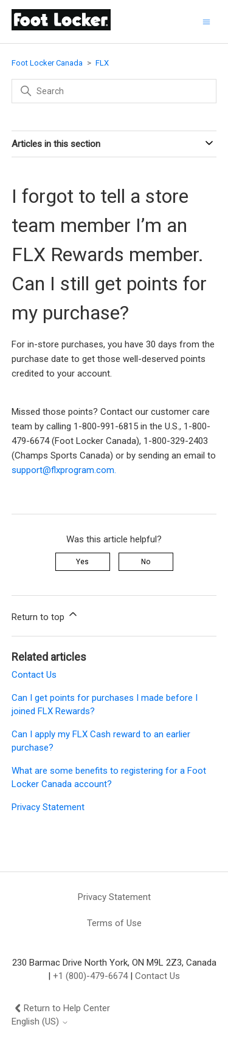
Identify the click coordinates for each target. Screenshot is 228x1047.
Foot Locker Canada (47, 62)
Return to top (45, 615)
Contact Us (34, 674)
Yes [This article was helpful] (82, 562)
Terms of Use (114, 923)
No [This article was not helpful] (145, 562)
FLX (102, 62)
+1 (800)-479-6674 (90, 975)
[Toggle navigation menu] (206, 21)
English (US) (40, 1022)
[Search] (114, 91)
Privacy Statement (48, 807)
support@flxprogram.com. (64, 470)
